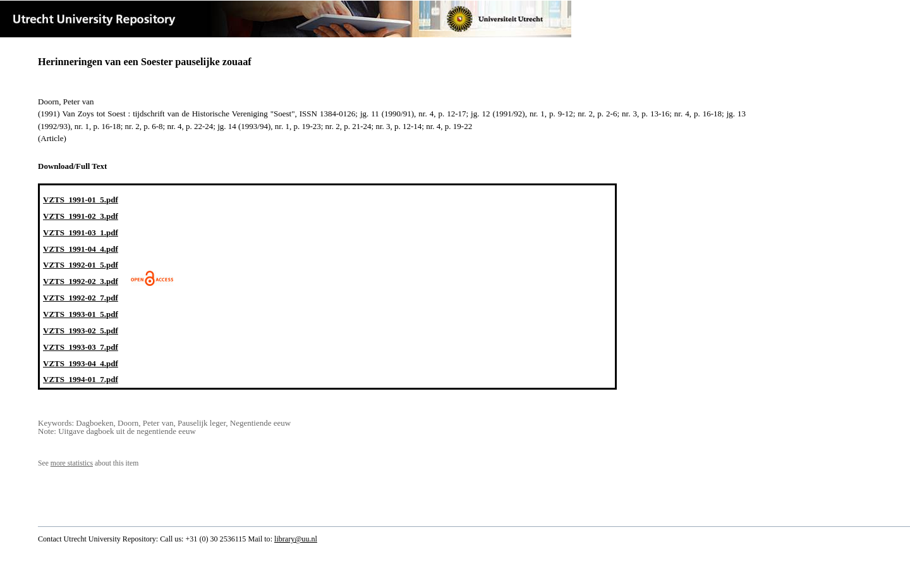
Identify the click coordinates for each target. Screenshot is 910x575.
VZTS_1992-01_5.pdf (80, 264)
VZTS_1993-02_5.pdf (80, 330)
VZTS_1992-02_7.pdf (80, 297)
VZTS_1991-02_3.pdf (80, 216)
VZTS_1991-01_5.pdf (80, 199)
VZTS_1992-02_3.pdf (80, 281)
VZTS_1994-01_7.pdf (80, 379)
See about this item (88, 463)
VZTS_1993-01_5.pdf (80, 314)
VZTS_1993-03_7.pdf (80, 347)
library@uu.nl (295, 539)
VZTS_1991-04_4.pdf (80, 249)
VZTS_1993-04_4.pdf (80, 363)
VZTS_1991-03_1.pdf (80, 232)
